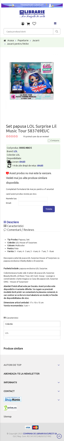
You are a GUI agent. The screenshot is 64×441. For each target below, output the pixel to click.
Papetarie (23, 40)
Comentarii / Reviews (19, 230)
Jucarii (35, 40)
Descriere (11, 222)
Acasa (10, 40)
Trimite (48, 209)
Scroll (59, 436)
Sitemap (8, 416)
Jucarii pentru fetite (18, 43)
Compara (53, 140)
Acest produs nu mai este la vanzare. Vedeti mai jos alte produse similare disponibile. (28, 178)
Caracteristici (13, 226)
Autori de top (12, 365)
